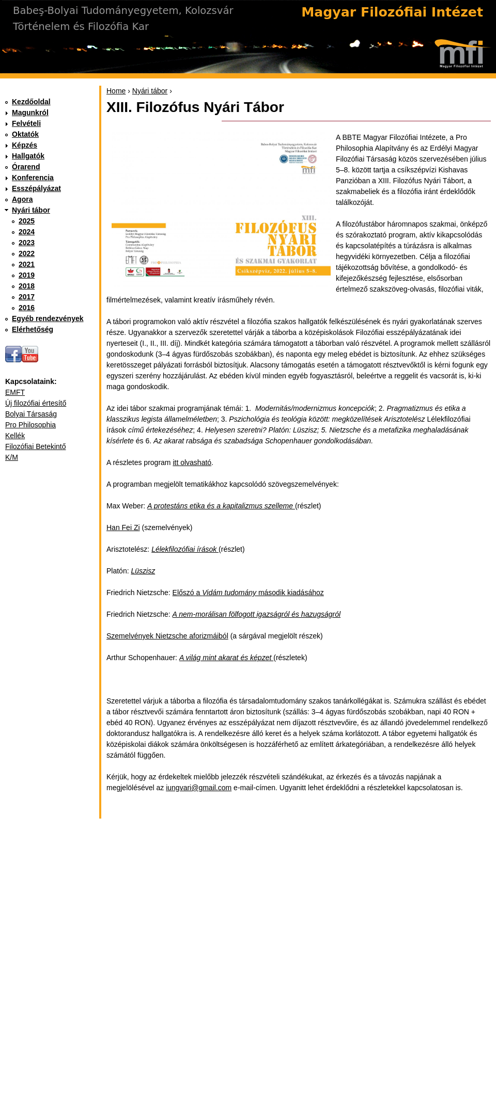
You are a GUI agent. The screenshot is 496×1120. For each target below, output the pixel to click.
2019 (27, 275)
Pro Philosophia (30, 425)
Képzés (24, 145)
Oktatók (25, 134)
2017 (27, 297)
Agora (22, 199)
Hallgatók (28, 156)
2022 (27, 253)
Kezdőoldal (31, 102)
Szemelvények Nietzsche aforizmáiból (167, 636)
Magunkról (30, 112)
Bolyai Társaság (31, 414)
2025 (27, 221)
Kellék (15, 435)
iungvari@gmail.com (198, 787)
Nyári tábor (149, 91)
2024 (27, 232)
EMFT (15, 392)
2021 (27, 264)
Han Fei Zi (123, 527)
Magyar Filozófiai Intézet (392, 12)
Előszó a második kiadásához (248, 592)
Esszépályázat (36, 188)
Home (116, 91)
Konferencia (33, 177)
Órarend (26, 167)
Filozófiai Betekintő (35, 446)
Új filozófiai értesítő (35, 403)
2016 (27, 307)
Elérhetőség (32, 329)
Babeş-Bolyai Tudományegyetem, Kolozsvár (123, 11)
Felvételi (26, 123)
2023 (27, 242)
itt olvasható (192, 462)
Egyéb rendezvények (48, 318)
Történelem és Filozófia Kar (81, 27)
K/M (11, 457)
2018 (27, 286)
